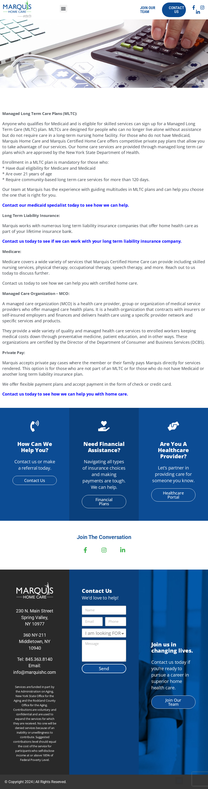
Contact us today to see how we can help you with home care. (65, 394)
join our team (147, 9)
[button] (63, 8)
